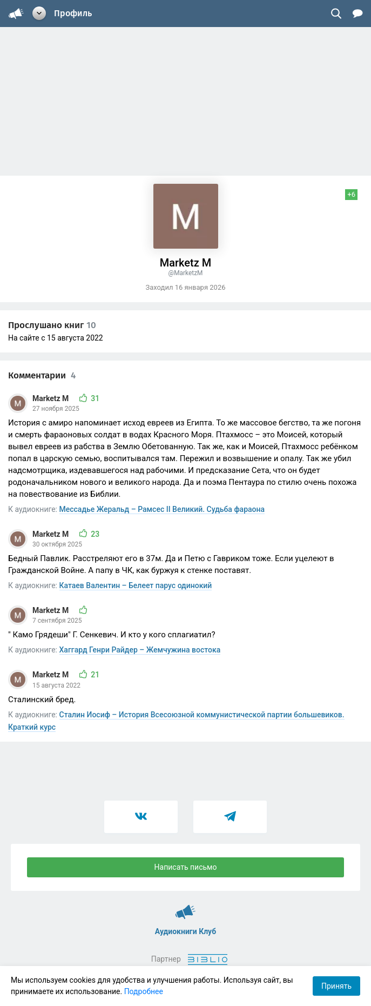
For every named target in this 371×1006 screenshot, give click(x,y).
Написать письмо (185, 867)
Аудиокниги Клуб (185, 907)
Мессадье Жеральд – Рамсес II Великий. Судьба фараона (162, 509)
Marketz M (51, 398)
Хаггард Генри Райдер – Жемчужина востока (140, 649)
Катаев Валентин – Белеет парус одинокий (135, 585)
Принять (336, 986)
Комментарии (42, 375)
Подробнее (143, 991)
